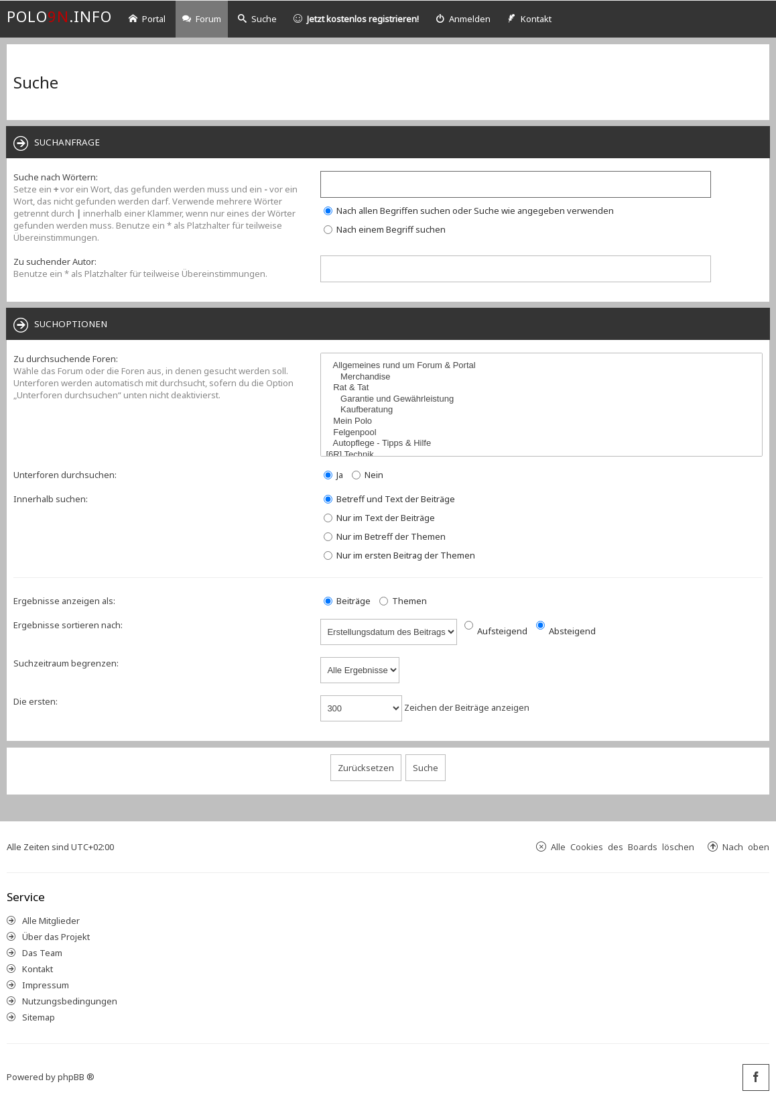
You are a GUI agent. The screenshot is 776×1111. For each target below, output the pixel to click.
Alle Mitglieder (51, 921)
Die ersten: (35, 701)
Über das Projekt (56, 937)
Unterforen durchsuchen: (65, 475)
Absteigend (566, 631)
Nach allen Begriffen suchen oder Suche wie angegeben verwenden (469, 210)
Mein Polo (543, 421)
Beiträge (347, 601)
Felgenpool (543, 432)
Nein (367, 475)
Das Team (42, 953)
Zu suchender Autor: (54, 261)
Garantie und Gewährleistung (543, 399)
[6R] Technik (543, 455)
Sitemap (38, 1017)
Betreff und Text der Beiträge (389, 499)
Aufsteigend (495, 631)
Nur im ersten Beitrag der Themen (399, 555)
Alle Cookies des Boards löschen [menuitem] (622, 846)
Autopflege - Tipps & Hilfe (543, 443)
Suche (257, 19)
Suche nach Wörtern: (55, 177)
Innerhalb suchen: (50, 499)
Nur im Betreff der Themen (385, 536)
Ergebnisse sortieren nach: (68, 625)
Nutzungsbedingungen (69, 1001)
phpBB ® (76, 1077)
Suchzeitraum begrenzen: (66, 663)
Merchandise (543, 377)
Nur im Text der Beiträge (379, 518)
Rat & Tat (543, 388)
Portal (147, 19)
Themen (403, 601)
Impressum (45, 985)
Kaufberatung (543, 410)
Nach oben (745, 846)
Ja (333, 475)
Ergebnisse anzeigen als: (64, 601)
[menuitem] (463, 19)
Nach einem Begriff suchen (385, 229)
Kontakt (37, 969)
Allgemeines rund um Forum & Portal (543, 365)
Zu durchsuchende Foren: (65, 359)
